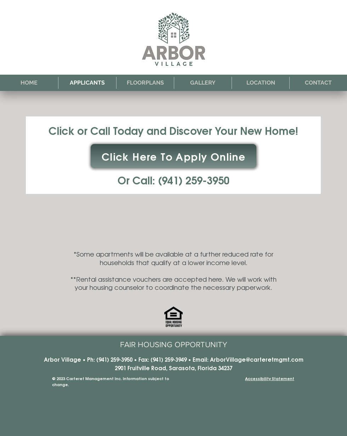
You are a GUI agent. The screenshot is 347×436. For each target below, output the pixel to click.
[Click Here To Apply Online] (173, 156)
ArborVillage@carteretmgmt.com (256, 359)
